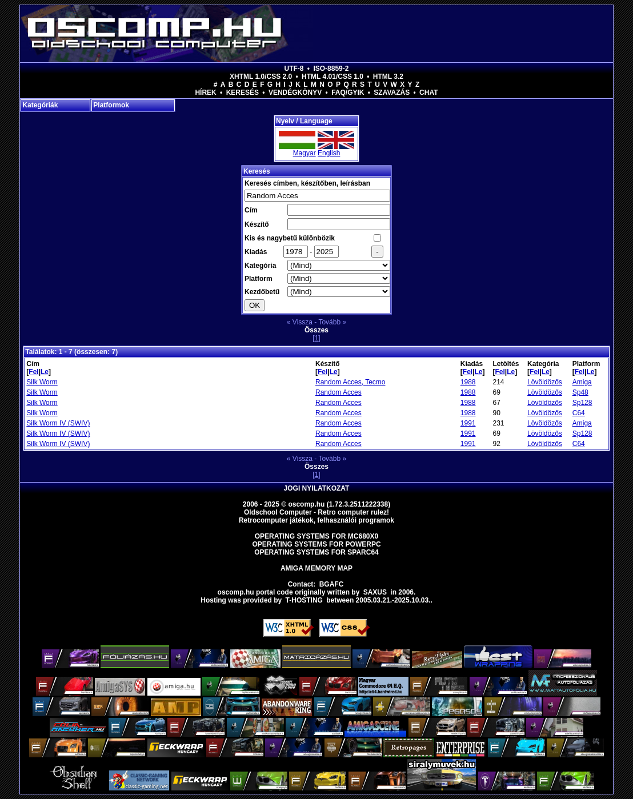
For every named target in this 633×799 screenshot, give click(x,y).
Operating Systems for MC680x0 (317, 536)
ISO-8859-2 (330, 69)
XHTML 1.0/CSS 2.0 (261, 77)
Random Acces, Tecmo (350, 382)
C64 (578, 413)
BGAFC (331, 584)
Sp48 (580, 392)
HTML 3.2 (388, 77)
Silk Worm (41, 382)
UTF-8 (294, 69)
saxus (375, 592)
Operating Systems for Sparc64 (316, 552)
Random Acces (338, 392)
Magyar (304, 153)
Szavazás (392, 93)
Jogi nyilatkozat (317, 488)
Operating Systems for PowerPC (316, 544)
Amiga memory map (316, 568)
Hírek (205, 93)
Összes (316, 330)
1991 (468, 423)
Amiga (582, 382)
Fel (33, 372)
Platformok (111, 105)
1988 (468, 382)
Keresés (242, 93)
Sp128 (582, 403)
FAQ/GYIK (347, 93)
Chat (428, 93)
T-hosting (304, 600)
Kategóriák (40, 105)
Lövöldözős (544, 382)
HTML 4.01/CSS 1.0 (332, 77)
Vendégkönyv (295, 93)
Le (45, 372)
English (329, 153)
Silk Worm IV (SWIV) (58, 423)
